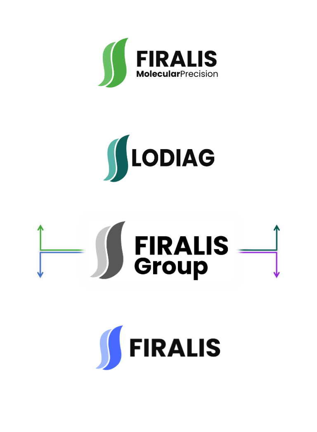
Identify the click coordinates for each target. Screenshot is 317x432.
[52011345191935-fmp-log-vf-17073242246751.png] (158, 62)
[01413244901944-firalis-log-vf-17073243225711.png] (158, 348)
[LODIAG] (158, 158)
